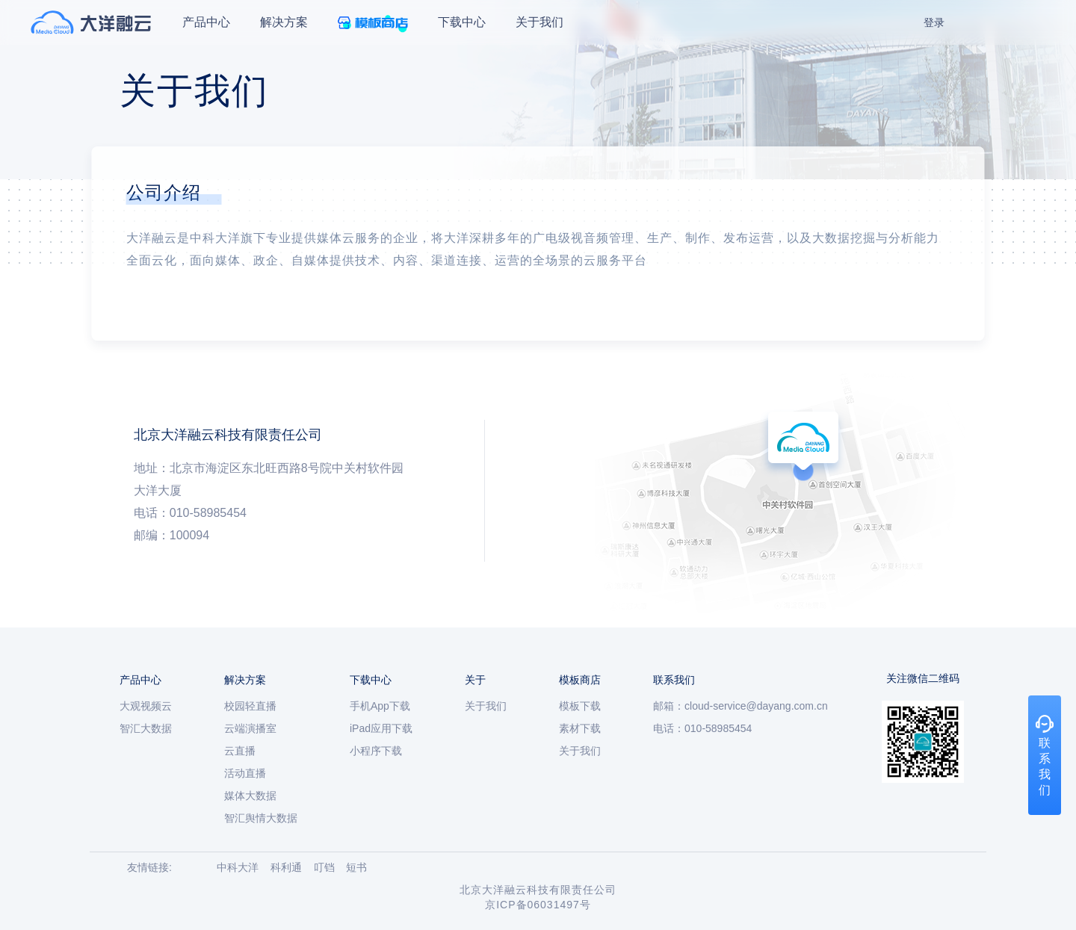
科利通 (286, 867)
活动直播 (245, 773)
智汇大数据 (146, 728)
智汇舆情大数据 (260, 818)
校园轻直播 (250, 706)
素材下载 (580, 728)
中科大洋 (238, 867)
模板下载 (580, 706)
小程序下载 (376, 751)
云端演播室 (250, 728)
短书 (356, 867)
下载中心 (462, 22)
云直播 (240, 751)
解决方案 (284, 22)
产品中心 (206, 22)
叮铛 (324, 867)
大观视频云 (146, 706)
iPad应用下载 (381, 728)
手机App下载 (380, 706)
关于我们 (539, 22)
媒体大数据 (250, 796)
